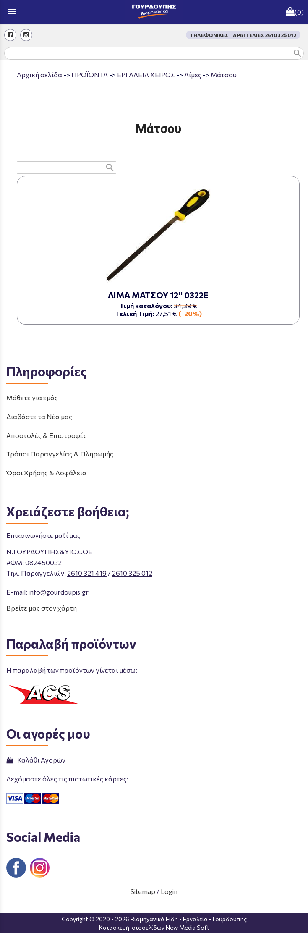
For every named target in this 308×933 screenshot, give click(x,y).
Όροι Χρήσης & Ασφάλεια (46, 473)
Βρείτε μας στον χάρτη (41, 608)
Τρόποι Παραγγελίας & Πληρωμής (59, 454)
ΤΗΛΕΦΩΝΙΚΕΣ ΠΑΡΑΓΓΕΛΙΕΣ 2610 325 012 (243, 35)
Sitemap (143, 891)
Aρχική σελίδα (39, 75)
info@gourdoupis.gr (59, 592)
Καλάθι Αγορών (35, 760)
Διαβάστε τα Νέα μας (39, 416)
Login (169, 891)
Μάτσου (224, 75)
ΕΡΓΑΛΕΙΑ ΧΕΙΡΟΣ (146, 75)
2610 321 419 (87, 573)
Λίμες (192, 75)
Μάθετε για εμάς (32, 397)
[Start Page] (154, 12)
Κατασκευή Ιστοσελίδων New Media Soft (154, 927)
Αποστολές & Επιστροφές (46, 435)
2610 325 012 (132, 573)
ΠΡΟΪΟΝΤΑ (89, 75)
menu (12, 12)
